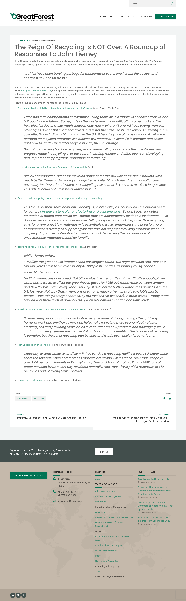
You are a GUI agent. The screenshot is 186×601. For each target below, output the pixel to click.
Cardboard (101, 512)
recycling (39, 398)
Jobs (97, 479)
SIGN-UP (104, 452)
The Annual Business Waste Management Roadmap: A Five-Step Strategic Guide (154, 491)
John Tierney (22, 398)
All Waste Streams (105, 491)
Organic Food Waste (106, 550)
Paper (98, 555)
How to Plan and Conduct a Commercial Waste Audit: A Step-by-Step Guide (155, 506)
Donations (100, 501)
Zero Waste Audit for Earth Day (154, 479)
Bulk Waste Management (108, 496)
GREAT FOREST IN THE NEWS (29, 475)
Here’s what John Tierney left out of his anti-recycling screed (49, 246)
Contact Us (144, 16)
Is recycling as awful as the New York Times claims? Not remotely (52, 167)
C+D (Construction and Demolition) (114, 517)
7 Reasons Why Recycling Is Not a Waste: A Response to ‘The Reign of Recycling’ (59, 198)
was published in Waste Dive (36, 90)
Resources (127, 16)
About (114, 16)
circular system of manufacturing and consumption (80, 211)
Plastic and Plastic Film (107, 561)
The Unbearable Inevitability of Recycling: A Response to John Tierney (54, 108)
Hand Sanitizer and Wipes (108, 545)
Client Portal (165, 16)
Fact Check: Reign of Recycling (33, 344)
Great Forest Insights (44, 40)
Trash (98, 571)
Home (103, 16)
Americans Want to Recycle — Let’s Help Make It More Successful (52, 309)
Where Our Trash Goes (29, 380)
